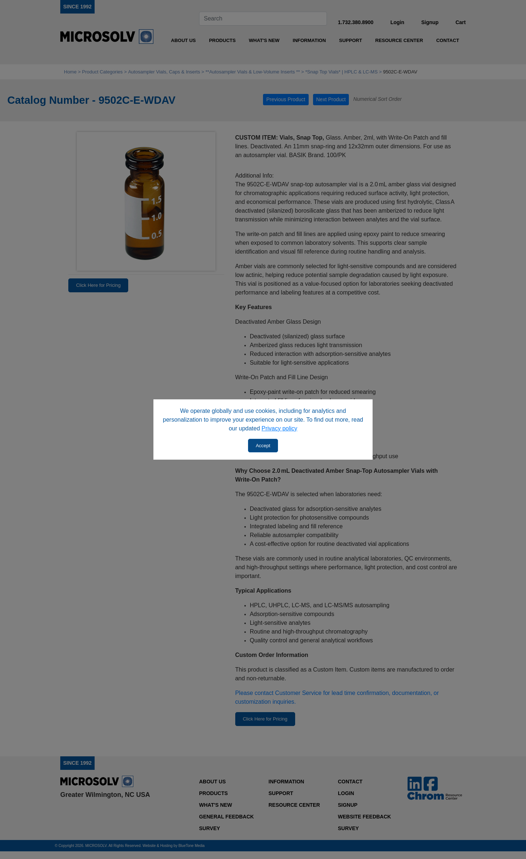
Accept (263, 445)
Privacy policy (279, 428)
